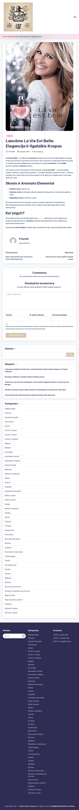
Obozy (7, 517)
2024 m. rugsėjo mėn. (61, 638)
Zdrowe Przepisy (11, 608)
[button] (24, 243)
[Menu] (75, 17)
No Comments (37, 151)
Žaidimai (8, 604)
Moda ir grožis (10, 500)
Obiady (7, 513)
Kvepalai (24, 238)
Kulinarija (8, 469)
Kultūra (9, 136)
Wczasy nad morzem (13, 587)
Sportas (8, 543)
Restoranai (9, 535)
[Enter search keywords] (14, 636)
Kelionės (8, 448)
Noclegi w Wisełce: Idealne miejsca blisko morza (24, 377)
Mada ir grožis (10, 495)
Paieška (9, 348)
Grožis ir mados (11, 435)
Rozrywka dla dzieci (12, 539)
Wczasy (8, 582)
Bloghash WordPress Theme (63, 806)
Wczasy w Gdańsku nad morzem (17, 591)
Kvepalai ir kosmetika (13, 491)
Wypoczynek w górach (13, 600)
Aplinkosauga (10, 409)
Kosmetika (9, 452)
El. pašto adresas (37, 315)
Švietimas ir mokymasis (14, 552)
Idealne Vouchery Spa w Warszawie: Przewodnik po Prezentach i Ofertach (35, 390)
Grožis (7, 426)
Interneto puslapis (59, 315)
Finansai (8, 413)
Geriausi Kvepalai (11, 417)
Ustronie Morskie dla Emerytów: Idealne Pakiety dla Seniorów (30, 395)
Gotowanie (9, 422)
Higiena (7, 443)
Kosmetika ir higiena (12, 461)
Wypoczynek (10, 595)
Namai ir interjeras (12, 508)
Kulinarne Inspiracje (12, 474)
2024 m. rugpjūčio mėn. (62, 641)
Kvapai (7, 482)
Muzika (7, 504)
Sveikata (8, 548)
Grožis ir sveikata (11, 439)
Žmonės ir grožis (11, 613)
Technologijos (10, 556)
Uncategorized (10, 565)
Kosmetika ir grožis (12, 456)
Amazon (41, 218)
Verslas (7, 569)
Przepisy (8, 526)
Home (4, 36)
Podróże (8, 522)
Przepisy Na (9, 530)
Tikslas (7, 561)
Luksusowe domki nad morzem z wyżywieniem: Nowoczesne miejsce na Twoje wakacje (36, 370)
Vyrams (8, 574)
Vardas (9, 315)
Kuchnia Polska (10, 465)
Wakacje (8, 578)
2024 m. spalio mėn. (61, 635)
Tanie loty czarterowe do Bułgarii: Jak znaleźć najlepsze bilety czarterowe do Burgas (37, 383)
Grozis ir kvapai (11, 430)
